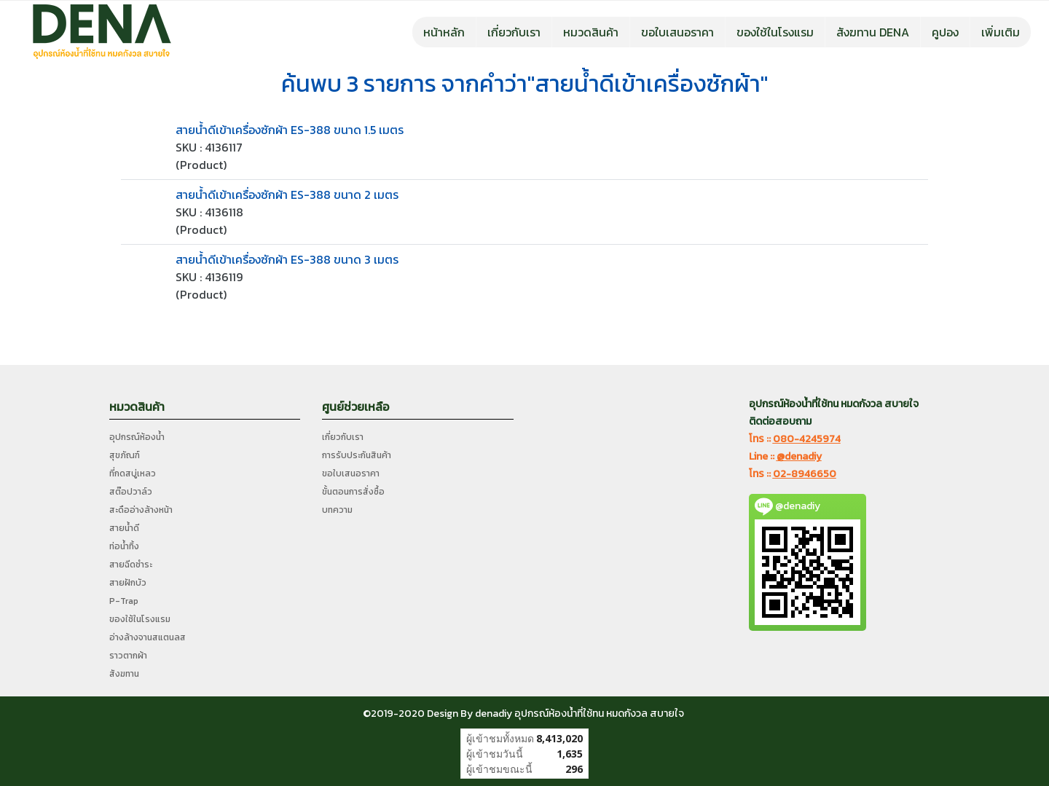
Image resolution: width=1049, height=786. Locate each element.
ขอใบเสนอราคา (677, 32)
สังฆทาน (124, 673)
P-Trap (123, 601)
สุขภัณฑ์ (124, 455)
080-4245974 (807, 439)
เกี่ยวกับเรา (514, 32)
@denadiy (799, 456)
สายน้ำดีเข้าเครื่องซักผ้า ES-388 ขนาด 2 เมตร (287, 194)
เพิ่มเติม (1000, 32)
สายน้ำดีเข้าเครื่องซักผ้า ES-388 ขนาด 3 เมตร (287, 259)
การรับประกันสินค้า (356, 455)
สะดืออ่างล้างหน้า (141, 509)
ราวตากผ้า (128, 655)
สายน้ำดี (124, 528)
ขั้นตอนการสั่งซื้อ (353, 491)
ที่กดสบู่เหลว (132, 473)
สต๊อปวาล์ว (130, 491)
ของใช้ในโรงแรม (775, 32)
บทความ (337, 509)
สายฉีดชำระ (130, 564)
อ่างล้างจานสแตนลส (147, 637)
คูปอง (945, 32)
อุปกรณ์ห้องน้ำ (137, 437)
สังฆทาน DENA (872, 32)
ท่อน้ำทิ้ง (124, 546)
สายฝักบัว (127, 582)
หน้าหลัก (444, 32)
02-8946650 (804, 474)
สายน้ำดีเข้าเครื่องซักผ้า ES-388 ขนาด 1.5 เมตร (290, 129)
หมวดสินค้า (590, 32)
